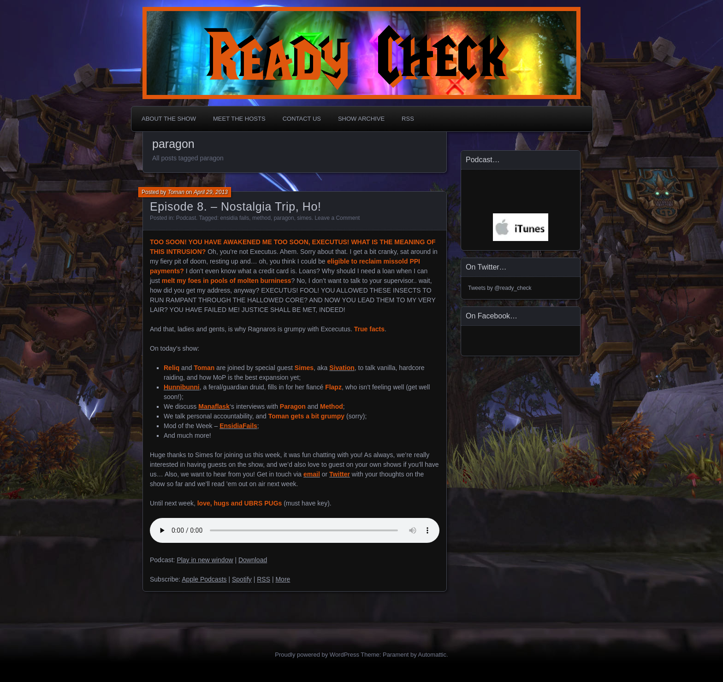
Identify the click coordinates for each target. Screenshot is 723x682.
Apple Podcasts (204, 579)
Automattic (432, 654)
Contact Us (302, 118)
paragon (284, 218)
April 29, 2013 (211, 192)
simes (304, 218)
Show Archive (361, 118)
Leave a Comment (337, 218)
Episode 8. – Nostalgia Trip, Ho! (235, 206)
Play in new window (205, 560)
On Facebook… (491, 316)
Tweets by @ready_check (500, 288)
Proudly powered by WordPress (317, 654)
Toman (176, 192)
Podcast (186, 218)
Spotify (242, 579)
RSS (408, 118)
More (282, 579)
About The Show (169, 118)
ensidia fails (234, 218)
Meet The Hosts (239, 118)
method (261, 218)
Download (252, 560)
